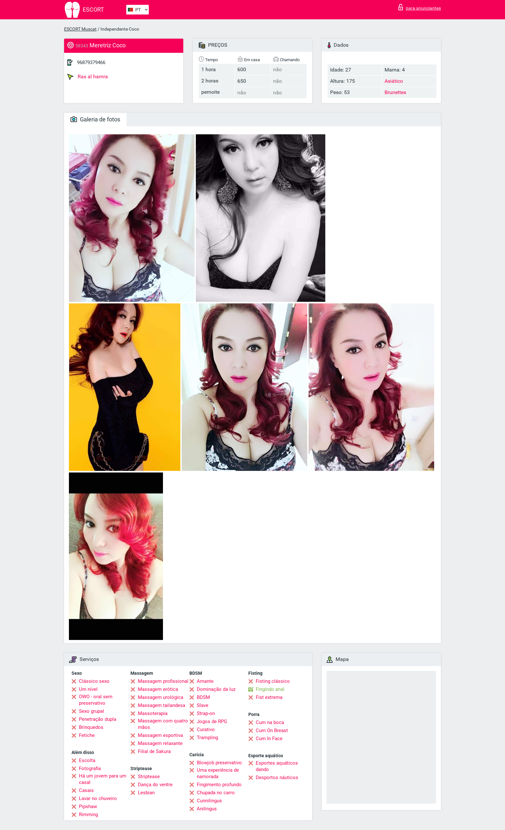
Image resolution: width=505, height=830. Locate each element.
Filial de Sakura (154, 751)
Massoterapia (152, 713)
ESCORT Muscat (80, 29)
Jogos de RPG (212, 721)
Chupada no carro (216, 793)
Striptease (149, 776)
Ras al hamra (87, 76)
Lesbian (146, 793)
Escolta (87, 760)
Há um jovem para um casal (102, 779)
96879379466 (91, 62)
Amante (205, 681)
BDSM (203, 697)
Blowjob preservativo (219, 763)
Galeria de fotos (95, 119)
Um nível (88, 689)
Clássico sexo (94, 681)
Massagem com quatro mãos (163, 724)
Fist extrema (269, 697)
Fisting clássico (273, 681)
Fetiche (87, 735)
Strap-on (206, 713)
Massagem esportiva (160, 735)
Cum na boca (270, 722)
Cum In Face (269, 738)
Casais (86, 790)
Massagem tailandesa (161, 705)
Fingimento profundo (219, 784)
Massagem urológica (160, 697)
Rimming (88, 814)
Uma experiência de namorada (218, 773)
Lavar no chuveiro (98, 798)
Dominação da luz (216, 689)
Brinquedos (91, 727)
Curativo (206, 729)
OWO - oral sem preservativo (95, 700)
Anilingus (207, 809)
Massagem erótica (158, 689)
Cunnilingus (209, 801)
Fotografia (90, 768)
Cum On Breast (272, 730)
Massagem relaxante (160, 743)
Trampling (207, 737)
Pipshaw (88, 806)
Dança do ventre (155, 784)
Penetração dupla (97, 719)
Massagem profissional (163, 681)
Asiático (394, 81)
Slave (202, 705)
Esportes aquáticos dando (277, 766)
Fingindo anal (270, 689)
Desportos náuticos (277, 777)
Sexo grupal (91, 711)
